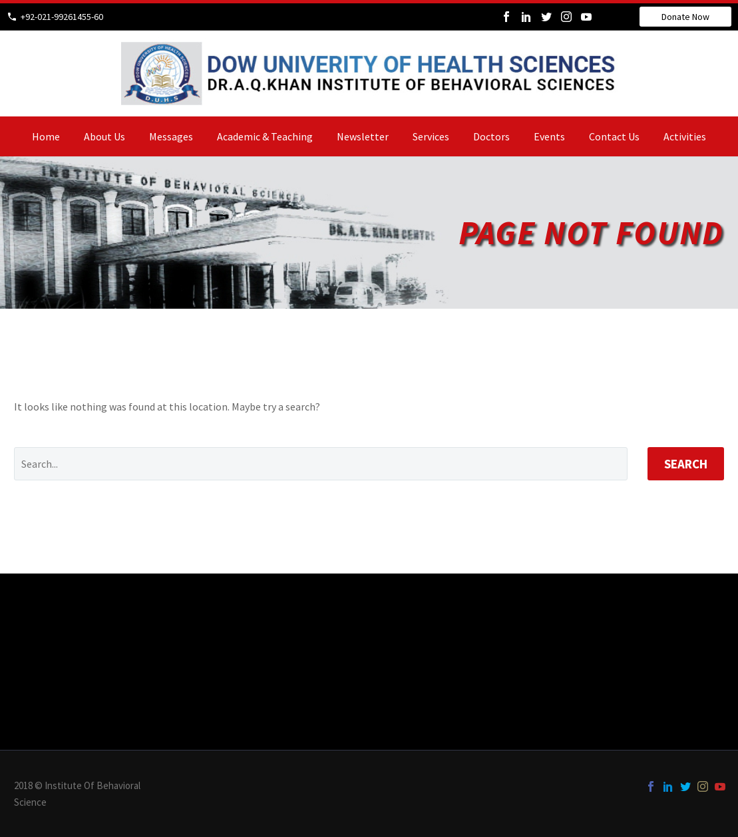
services (431, 136)
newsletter (363, 136)
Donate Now (685, 17)
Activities (684, 136)
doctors (491, 136)
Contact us (614, 136)
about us (104, 136)
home (46, 136)
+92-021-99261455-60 (62, 17)
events (549, 136)
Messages (171, 136)
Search (685, 464)
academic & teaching (265, 136)
